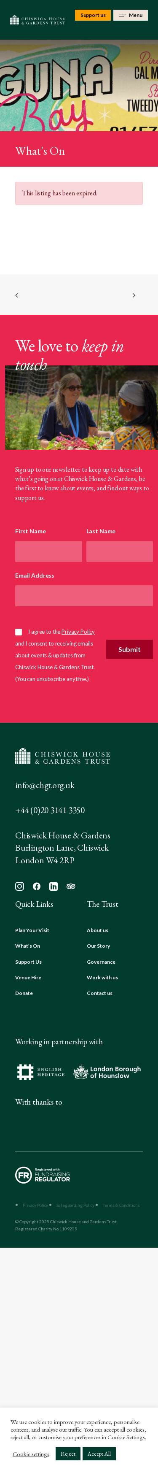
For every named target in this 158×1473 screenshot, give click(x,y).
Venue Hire (28, 977)
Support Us (28, 962)
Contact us (99, 993)
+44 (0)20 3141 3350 (50, 810)
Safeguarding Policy (75, 1205)
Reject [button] (68, 1453)
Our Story (98, 946)
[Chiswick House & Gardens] (37, 19)
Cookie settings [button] (31, 1454)
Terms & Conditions (121, 1205)
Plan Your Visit (32, 930)
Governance (101, 962)
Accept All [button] (99, 1453)
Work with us (102, 977)
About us (97, 930)
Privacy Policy (78, 631)
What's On (40, 150)
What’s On (27, 946)
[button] (19, 888)
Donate (24, 993)
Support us (93, 15)
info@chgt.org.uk (45, 785)
